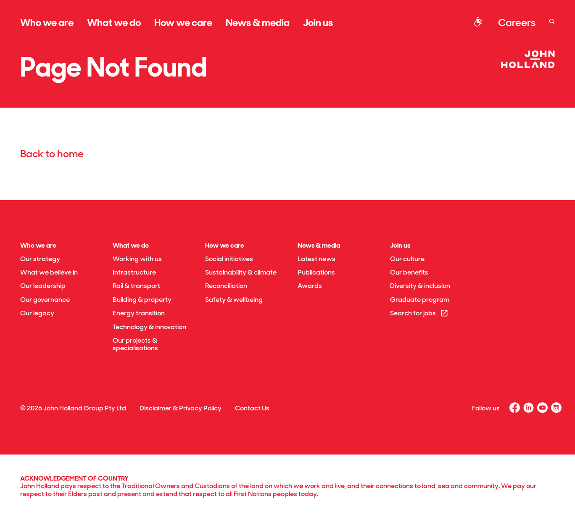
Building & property (142, 299)
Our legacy (37, 313)
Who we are (47, 22)
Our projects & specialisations (135, 344)
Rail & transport (136, 285)
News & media (258, 22)
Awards (310, 285)
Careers (516, 22)
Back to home (52, 153)
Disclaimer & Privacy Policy (181, 408)
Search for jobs (419, 313)
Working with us (137, 258)
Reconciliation (226, 285)
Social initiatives (229, 258)
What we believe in (49, 272)
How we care (183, 22)
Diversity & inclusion (420, 285)
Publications (316, 272)
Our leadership (43, 285)
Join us (318, 22)
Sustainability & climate (241, 272)
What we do (114, 22)
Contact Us (252, 408)
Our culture (407, 258)
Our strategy (40, 258)
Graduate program (419, 299)
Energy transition (139, 313)
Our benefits (409, 272)
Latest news (316, 258)
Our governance (45, 299)
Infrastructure (134, 272)
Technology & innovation (149, 326)
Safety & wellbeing (234, 299)
